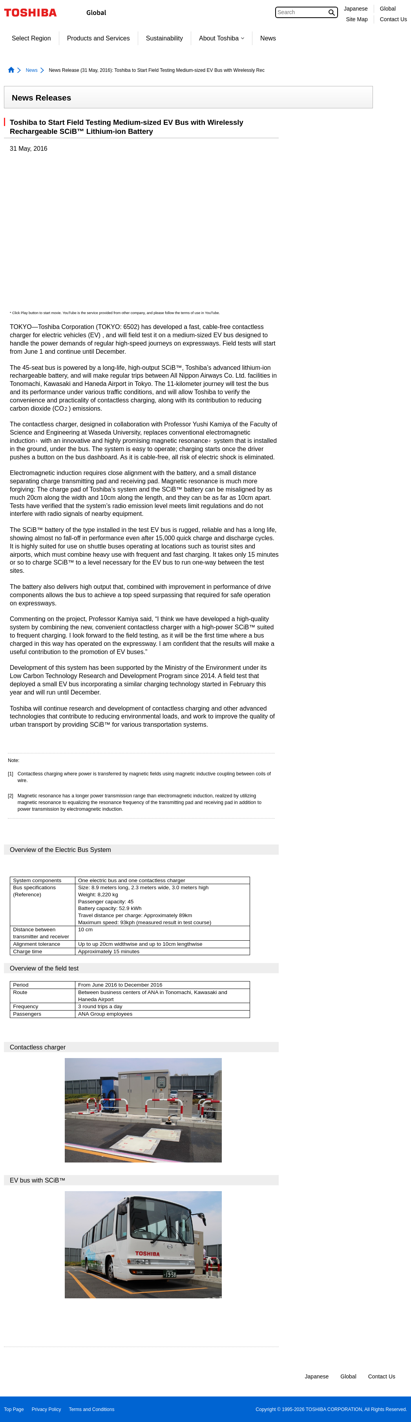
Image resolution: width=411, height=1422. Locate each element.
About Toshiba (221, 38)
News (268, 38)
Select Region (31, 38)
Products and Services (98, 38)
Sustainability (164, 38)
